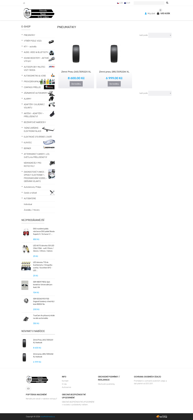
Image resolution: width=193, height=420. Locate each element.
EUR (127, 3)
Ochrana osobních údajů (147, 377)
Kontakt (65, 381)
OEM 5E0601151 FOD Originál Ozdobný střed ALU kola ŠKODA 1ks (43, 301)
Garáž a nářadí (30, 193)
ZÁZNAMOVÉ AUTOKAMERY (36, 93)
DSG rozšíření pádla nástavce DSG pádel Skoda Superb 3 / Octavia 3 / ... (44, 231)
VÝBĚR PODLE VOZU (33, 41)
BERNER (27, 148)
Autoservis (66, 387)
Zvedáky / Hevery (32, 210)
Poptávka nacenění (36, 394)
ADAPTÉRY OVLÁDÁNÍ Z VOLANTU (34, 106)
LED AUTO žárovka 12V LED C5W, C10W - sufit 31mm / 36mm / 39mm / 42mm (43, 248)
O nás (64, 384)
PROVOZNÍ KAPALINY (33, 81)
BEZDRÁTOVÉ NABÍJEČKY (35, 122)
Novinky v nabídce (33, 331)
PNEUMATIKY (29, 35)
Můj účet (150, 13)
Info (64, 377)
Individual (28, 204)
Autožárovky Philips (32, 187)
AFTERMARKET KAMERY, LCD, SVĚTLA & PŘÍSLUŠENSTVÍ (37, 155)
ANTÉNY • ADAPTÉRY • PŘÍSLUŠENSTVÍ (34, 115)
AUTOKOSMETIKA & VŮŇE (35, 76)
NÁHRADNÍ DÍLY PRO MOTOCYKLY (32, 164)
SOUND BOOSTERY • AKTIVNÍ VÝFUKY (36, 59)
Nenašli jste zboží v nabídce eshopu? (41, 399)
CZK (120, 3)
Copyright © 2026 (40, 417)
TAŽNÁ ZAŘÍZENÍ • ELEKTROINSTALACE (32, 129)
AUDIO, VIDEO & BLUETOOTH (36, 52)
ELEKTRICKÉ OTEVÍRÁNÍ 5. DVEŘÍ (38, 137)
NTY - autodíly (30, 46)
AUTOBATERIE (30, 198)
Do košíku (76, 84)
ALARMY (27, 99)
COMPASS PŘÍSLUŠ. (32, 87)
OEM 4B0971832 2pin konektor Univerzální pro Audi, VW (42, 284)
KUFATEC (28, 142)
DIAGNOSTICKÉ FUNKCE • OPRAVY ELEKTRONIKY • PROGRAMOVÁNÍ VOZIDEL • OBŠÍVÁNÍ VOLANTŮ (35, 177)
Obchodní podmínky (106, 384)
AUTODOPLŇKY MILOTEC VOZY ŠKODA (34, 68)
